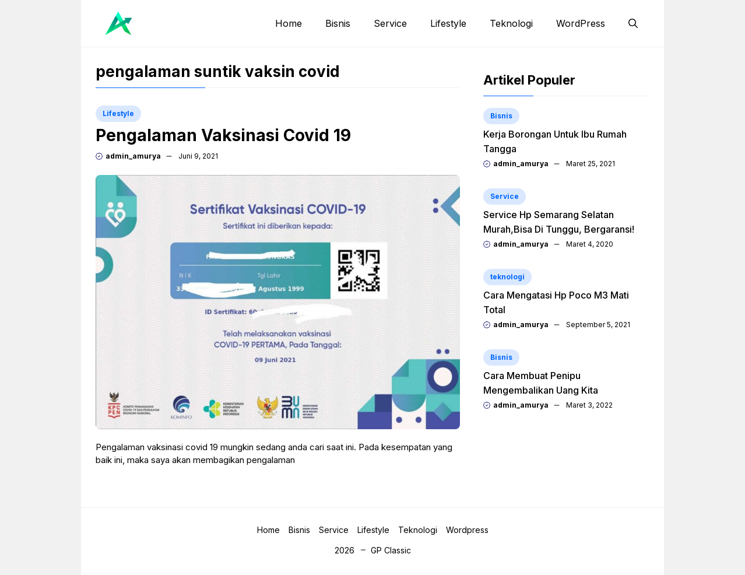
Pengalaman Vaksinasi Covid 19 (223, 135)
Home (288, 23)
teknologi (507, 276)
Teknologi (511, 23)
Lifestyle (448, 23)
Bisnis (337, 23)
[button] (633, 23)
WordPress (580, 23)
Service (390, 23)
